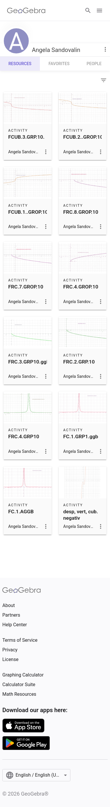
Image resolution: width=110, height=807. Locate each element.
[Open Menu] (99, 10)
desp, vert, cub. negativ (80, 515)
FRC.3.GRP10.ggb (28, 362)
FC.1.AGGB (21, 511)
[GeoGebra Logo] (26, 10)
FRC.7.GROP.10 (25, 287)
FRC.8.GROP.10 (80, 212)
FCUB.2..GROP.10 (83, 137)
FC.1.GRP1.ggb (80, 436)
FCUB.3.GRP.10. (26, 137)
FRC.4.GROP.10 (80, 287)
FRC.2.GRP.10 (79, 362)
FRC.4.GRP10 (23, 436)
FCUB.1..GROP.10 (28, 212)
